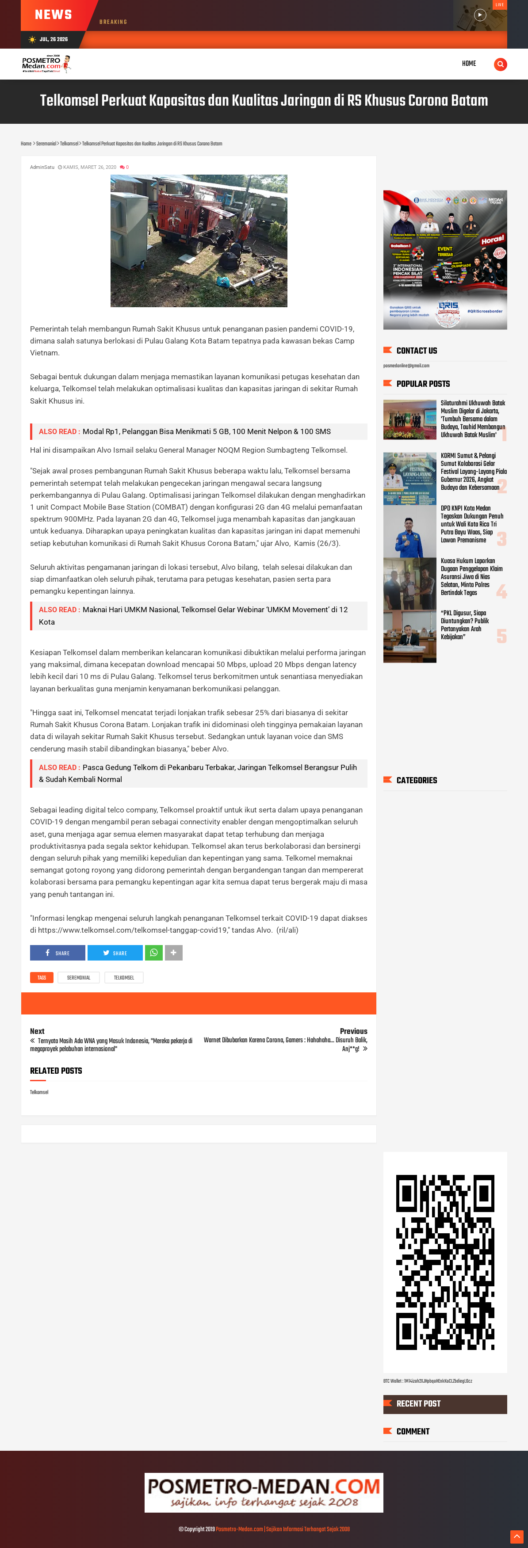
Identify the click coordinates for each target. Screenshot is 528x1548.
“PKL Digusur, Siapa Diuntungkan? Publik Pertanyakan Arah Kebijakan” (465, 626)
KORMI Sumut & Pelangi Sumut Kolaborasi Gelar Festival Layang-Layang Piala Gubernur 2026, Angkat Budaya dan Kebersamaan (474, 472)
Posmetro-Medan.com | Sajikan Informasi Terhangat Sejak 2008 (283, 1530)
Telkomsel (124, 978)
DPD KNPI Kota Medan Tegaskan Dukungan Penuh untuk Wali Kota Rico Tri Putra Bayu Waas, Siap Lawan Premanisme (472, 524)
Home (469, 64)
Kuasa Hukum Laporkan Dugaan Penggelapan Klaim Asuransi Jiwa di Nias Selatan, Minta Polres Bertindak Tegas (472, 577)
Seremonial (78, 978)
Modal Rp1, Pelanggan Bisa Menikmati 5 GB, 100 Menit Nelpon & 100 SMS (207, 431)
